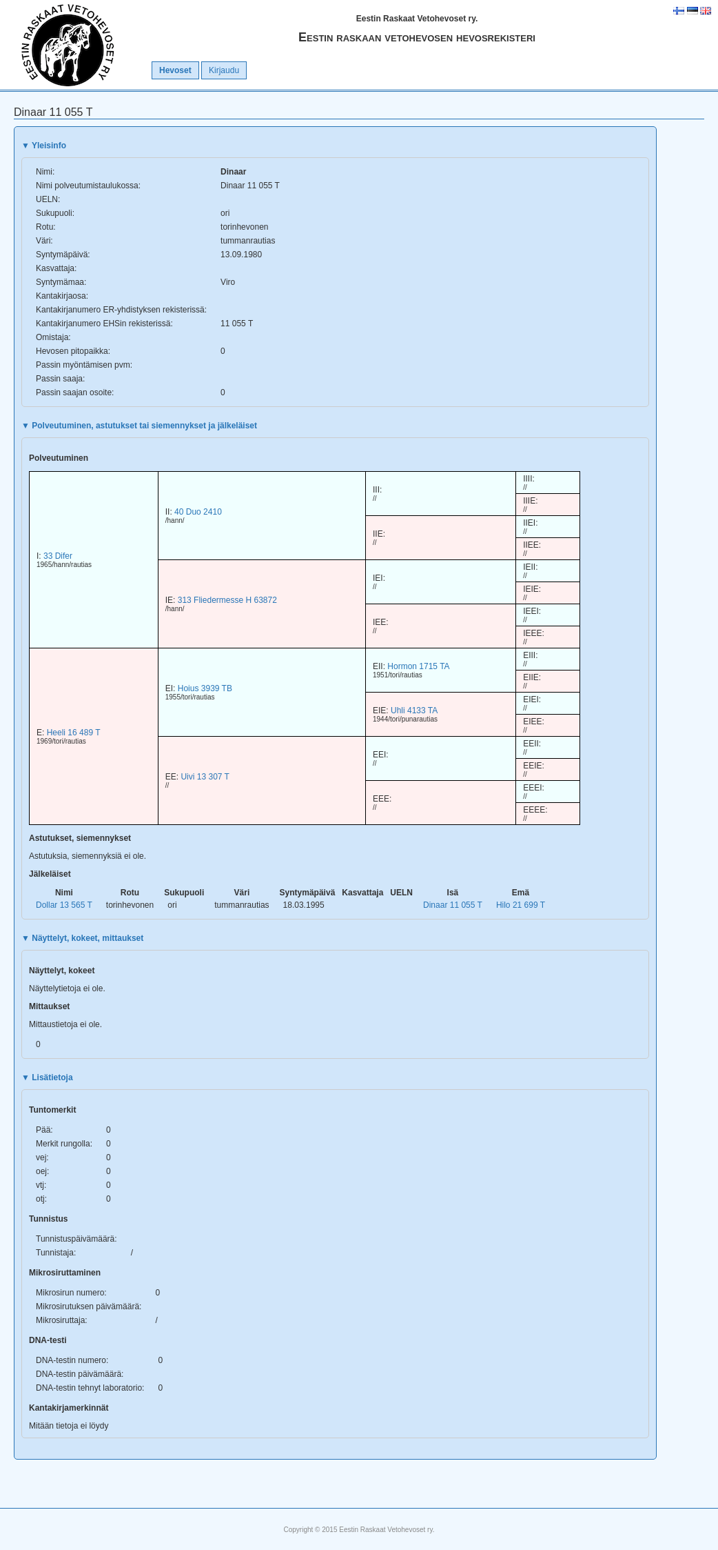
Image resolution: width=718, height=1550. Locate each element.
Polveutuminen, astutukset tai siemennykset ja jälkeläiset (139, 425)
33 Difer (57, 556)
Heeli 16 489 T (74, 732)
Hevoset (175, 70)
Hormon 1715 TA (418, 666)
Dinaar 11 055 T (452, 905)
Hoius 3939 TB (205, 688)
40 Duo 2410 (198, 512)
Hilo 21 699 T (520, 905)
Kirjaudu (224, 70)
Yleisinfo (43, 145)
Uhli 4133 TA (414, 710)
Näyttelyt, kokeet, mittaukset (82, 938)
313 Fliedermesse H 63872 (227, 600)
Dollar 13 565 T (64, 905)
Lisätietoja (47, 1077)
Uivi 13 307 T (205, 777)
